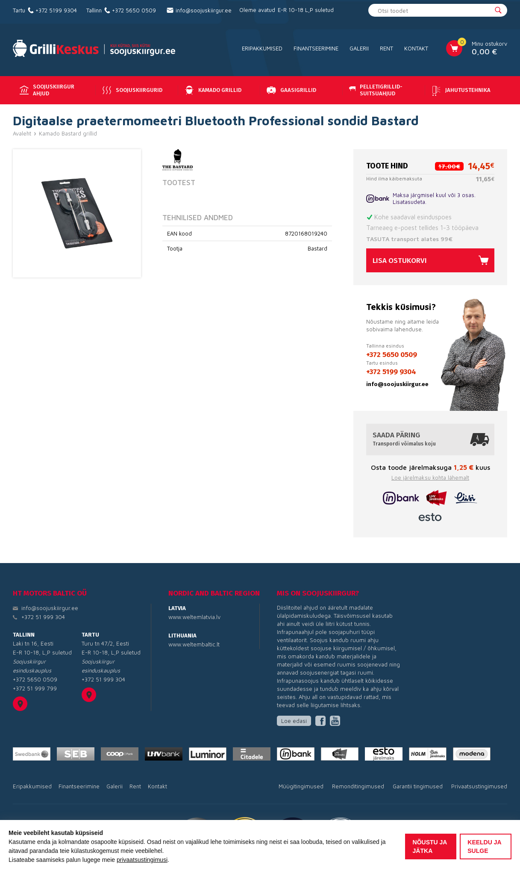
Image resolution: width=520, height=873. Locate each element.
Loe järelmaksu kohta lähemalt (430, 477)
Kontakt (416, 48)
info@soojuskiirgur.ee (204, 10)
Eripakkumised (262, 48)
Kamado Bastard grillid (68, 133)
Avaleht (22, 133)
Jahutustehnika (460, 90)
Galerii (359, 48)
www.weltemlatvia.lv (194, 616)
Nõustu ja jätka (430, 846)
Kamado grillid (212, 90)
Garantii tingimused (418, 786)
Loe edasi (294, 720)
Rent (386, 48)
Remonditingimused (358, 786)
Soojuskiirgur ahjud (46, 90)
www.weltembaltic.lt (194, 644)
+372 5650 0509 (134, 10)
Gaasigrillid (290, 90)
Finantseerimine (316, 48)
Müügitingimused (301, 786)
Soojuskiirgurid (131, 90)
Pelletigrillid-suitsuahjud (374, 90)
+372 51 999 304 (43, 616)
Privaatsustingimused (479, 786)
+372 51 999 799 (35, 688)
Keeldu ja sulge (484, 846)
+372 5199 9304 (56, 10)
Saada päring (430, 439)
